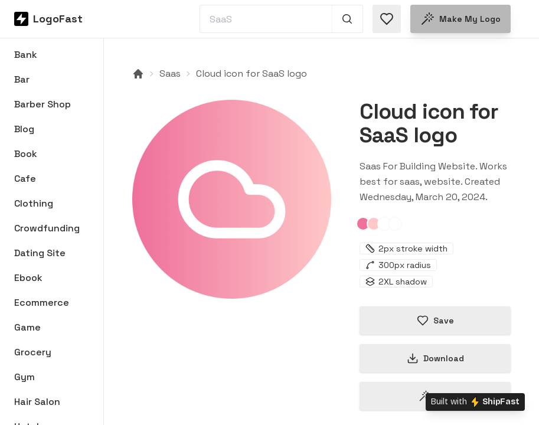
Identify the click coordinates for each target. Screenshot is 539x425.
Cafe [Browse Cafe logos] (25, 178)
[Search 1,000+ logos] (347, 19)
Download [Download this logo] (435, 358)
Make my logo (460, 19)
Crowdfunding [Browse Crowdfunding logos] (47, 228)
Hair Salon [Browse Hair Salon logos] (37, 401)
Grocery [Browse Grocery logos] (32, 352)
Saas (170, 73)
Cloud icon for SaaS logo (251, 73)
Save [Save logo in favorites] (435, 320)
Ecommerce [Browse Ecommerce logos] (41, 302)
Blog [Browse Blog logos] (24, 129)
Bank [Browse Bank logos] (25, 54)
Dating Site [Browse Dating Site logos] (40, 253)
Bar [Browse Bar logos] (22, 79)
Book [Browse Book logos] (25, 154)
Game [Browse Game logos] (27, 327)
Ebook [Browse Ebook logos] (28, 278)
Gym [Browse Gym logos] (24, 377)
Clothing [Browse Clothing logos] (33, 203)
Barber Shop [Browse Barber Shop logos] (42, 104)
